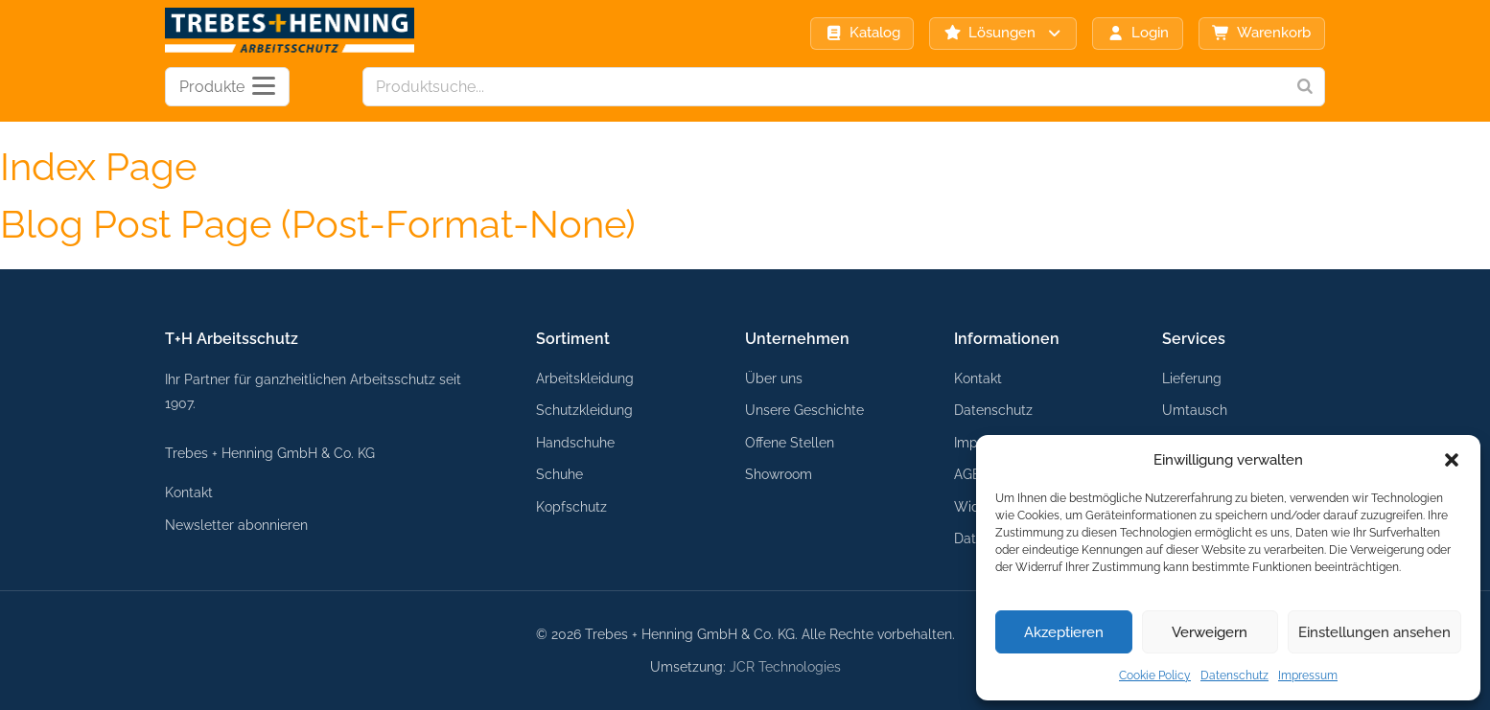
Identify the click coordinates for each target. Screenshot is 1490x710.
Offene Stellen (789, 442)
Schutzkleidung (584, 409)
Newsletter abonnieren (236, 524)
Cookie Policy (1155, 675)
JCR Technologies (785, 666)
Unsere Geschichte (804, 409)
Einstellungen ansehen (1374, 632)
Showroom (778, 474)
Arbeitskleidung (585, 378)
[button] (1451, 460)
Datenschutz (1234, 675)
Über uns (774, 378)
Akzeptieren (1064, 632)
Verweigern (1209, 632)
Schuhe (559, 474)
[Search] (1305, 86)
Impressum (1308, 675)
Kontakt (189, 492)
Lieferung (1192, 378)
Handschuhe (575, 442)
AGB (967, 474)
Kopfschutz (571, 506)
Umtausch (1194, 409)
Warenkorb (1261, 32)
